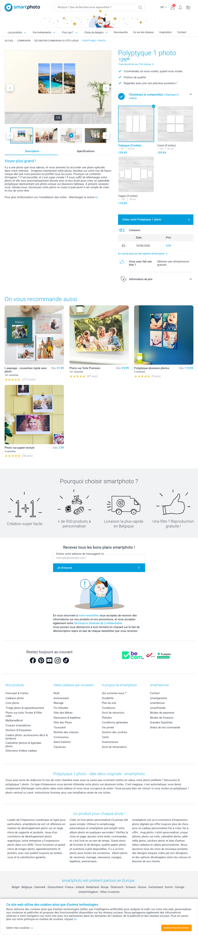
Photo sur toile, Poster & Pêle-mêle (24, 714)
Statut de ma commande (165, 727)
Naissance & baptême (67, 717)
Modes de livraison (161, 717)
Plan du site (109, 703)
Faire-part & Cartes (17, 693)
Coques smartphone (18, 725)
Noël (56, 693)
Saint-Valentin (62, 742)
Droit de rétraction (113, 712)
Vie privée (108, 727)
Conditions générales (115, 722)
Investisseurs (110, 742)
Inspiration (165, 32)
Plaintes (107, 717)
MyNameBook (14, 720)
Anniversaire (61, 698)
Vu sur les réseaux (143, 32)
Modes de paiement (162, 712)
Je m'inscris (64, 567)
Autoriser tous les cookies (176, 928)
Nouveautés (121, 32)
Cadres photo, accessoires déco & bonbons (27, 737)
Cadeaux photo (15, 698)
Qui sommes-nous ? (114, 693)
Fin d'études (61, 708)
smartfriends (158, 708)
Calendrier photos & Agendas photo (23, 744)
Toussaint (60, 727)
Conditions (108, 708)
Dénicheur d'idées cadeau (21, 750)
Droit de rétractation (114, 747)
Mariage (59, 703)
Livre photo (12, 703)
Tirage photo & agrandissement (25, 708)
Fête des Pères (63, 722)
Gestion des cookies (114, 732)
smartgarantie (158, 698)
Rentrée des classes (66, 732)
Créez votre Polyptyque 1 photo (141, 219)
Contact (181, 32)
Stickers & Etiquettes (18, 730)
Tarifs (105, 737)
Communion (61, 737)
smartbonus (157, 703)
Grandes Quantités (161, 722)
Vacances (60, 747)
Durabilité (108, 698)
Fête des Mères (63, 712)
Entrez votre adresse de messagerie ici (80, 553)
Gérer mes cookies (19, 927)
